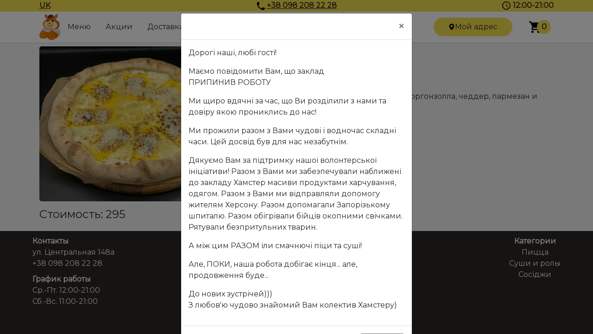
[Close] (401, 26)
